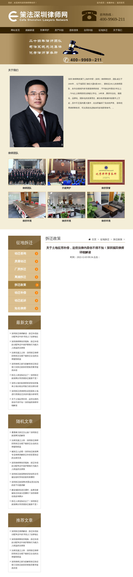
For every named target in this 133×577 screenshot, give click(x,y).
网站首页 (15, 30)
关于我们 (117, 30)
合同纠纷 (88, 30)
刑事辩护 (44, 30)
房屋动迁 (20, 261)
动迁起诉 (20, 300)
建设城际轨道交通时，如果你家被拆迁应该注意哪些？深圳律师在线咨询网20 (25, 493)
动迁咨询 (20, 253)
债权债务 (73, 30)
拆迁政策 (20, 284)
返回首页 (121, 3)
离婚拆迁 (20, 277)
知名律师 (20, 308)
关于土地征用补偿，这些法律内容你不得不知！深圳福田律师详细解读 (25, 402)
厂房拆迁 (20, 269)
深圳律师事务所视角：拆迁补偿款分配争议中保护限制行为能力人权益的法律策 (25, 344)
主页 (94, 239)
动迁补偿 (20, 292)
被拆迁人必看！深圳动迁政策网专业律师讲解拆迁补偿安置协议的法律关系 (25, 454)
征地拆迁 (103, 30)
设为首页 (101, 3)
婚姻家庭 (29, 30)
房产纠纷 (59, 30)
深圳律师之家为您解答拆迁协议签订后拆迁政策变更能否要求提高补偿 (25, 367)
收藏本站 (110, 3)
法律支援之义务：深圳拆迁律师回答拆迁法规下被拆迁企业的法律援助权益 (25, 356)
